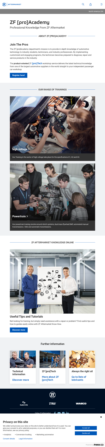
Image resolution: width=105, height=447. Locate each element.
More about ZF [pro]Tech (50, 378)
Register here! (18, 75)
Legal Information (25, 439)
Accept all (86, 428)
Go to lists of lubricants (79, 378)
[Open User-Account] (90, 4)
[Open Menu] (101, 4)
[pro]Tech (37, 63)
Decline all (86, 433)
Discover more (18, 330)
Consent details (9, 439)
